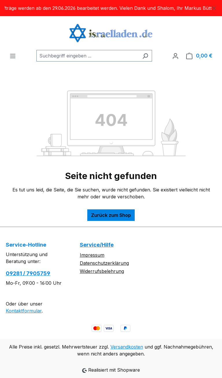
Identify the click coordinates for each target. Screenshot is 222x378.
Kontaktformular (24, 311)
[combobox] (87, 56)
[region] (111, 8)
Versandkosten (126, 347)
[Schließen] (214, 7)
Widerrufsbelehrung (102, 271)
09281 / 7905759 (28, 273)
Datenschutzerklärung (104, 263)
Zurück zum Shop (111, 215)
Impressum (92, 255)
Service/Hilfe (97, 245)
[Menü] (13, 56)
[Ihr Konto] (175, 56)
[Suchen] (145, 56)
